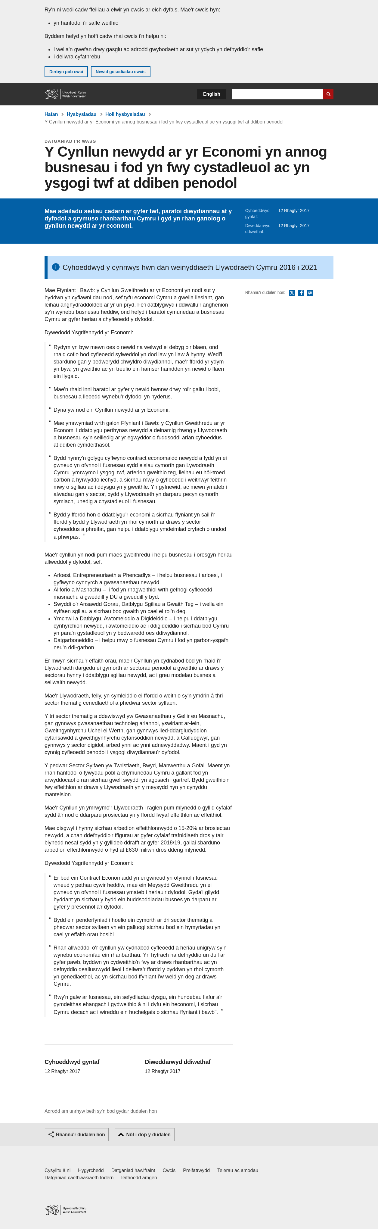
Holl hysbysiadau (125, 114)
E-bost (310, 293)
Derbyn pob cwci (66, 71)
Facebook (301, 293)
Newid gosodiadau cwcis (121, 71)
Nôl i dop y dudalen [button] (148, 1134)
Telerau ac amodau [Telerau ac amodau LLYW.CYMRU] (237, 1170)
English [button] (211, 94)
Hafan (51, 114)
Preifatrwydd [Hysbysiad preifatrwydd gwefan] (196, 1170)
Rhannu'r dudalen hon (80, 1134)
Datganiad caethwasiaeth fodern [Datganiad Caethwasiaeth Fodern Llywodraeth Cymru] (79, 1177)
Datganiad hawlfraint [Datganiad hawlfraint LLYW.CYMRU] (133, 1170)
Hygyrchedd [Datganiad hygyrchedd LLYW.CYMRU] (91, 1170)
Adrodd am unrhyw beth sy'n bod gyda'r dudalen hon (101, 1111)
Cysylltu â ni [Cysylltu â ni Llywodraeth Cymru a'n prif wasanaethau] (57, 1170)
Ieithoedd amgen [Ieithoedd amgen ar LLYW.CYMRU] (139, 1177)
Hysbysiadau (82, 114)
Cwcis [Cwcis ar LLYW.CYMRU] (169, 1170)
